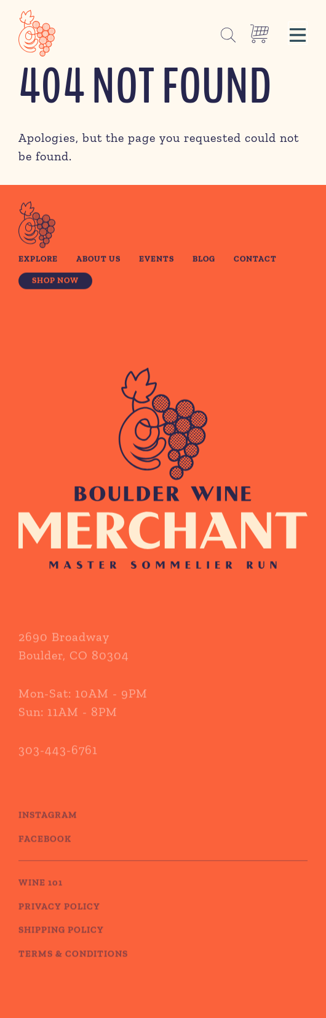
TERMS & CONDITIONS (73, 964)
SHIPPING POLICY (61, 941)
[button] (298, 33)
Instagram (48, 826)
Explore (38, 260)
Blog (204, 260)
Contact (255, 260)
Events (156, 260)
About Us (98, 260)
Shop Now (55, 282)
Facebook (44, 849)
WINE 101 (40, 893)
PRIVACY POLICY (59, 917)
